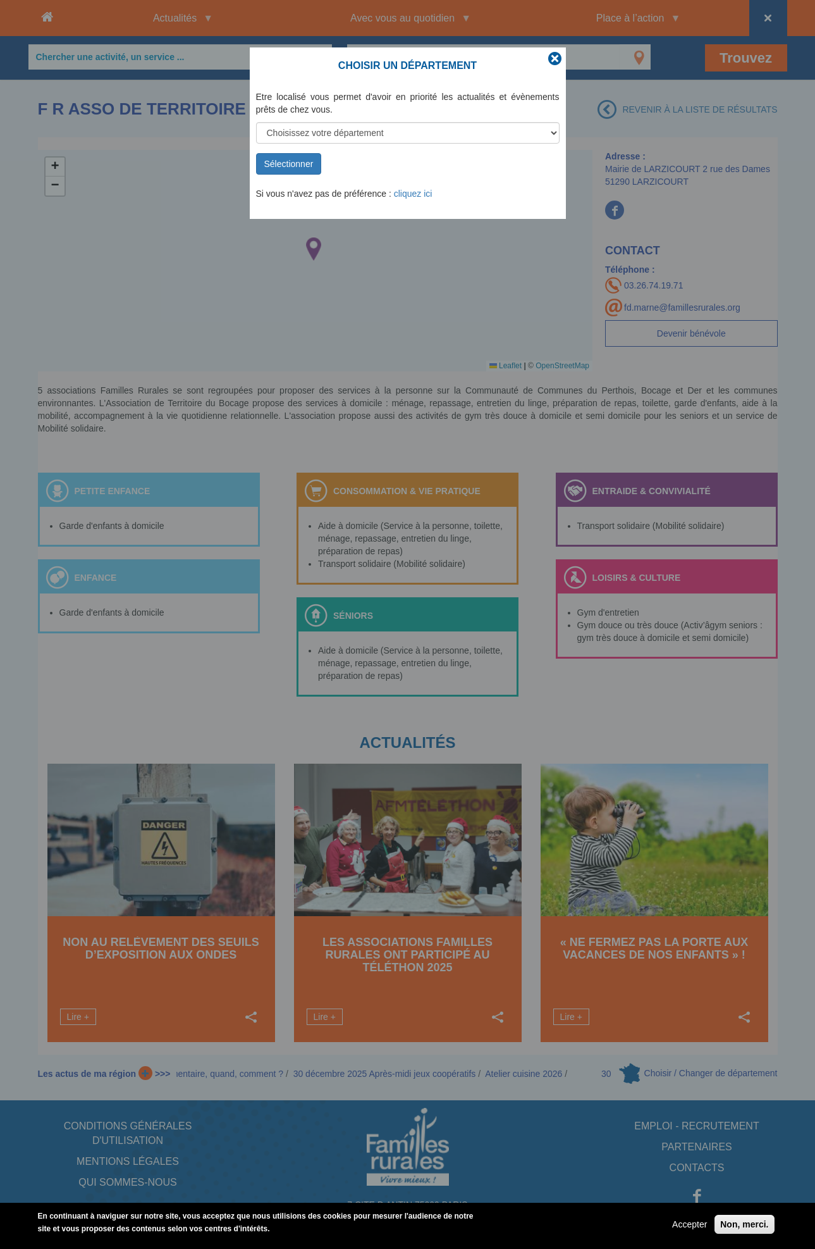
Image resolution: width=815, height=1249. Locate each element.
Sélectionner (289, 164)
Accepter (689, 1224)
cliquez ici (413, 194)
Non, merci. (744, 1224)
